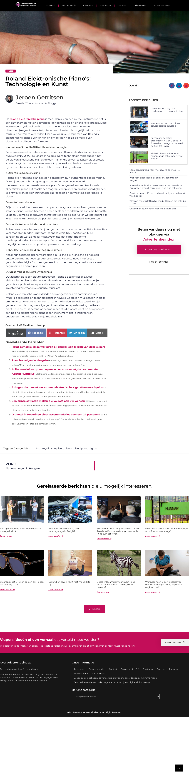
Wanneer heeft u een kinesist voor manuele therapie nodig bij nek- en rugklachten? (164, 584)
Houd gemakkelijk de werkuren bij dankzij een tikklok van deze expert (58, 346)
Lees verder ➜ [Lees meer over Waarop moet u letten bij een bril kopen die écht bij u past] (7, 589)
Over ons (88, 5)
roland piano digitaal (85, 448)
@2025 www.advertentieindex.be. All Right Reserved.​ (94, 712)
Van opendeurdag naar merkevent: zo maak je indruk (167, 110)
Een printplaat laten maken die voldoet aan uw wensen (48, 400)
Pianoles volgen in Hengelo (30, 360)
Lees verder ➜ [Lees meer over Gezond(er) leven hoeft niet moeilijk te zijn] (55, 589)
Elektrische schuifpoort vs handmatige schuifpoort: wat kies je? (167, 156)
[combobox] (163, 5)
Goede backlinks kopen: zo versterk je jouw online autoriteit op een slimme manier (116, 678)
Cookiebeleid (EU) (130, 669)
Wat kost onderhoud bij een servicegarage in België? (166, 124)
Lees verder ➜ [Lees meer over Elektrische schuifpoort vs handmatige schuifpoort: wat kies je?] (152, 536)
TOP (179, 768)
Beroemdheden (97, 669)
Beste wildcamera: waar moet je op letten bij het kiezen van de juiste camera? (116, 584)
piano (68, 448)
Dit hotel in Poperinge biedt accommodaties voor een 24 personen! (56, 414)
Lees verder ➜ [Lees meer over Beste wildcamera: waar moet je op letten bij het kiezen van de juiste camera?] (104, 592)
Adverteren (140, 5)
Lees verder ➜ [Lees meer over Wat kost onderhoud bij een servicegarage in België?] (55, 536)
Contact (122, 5)
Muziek (10, 71)
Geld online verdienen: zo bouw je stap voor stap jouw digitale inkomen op (112, 682)
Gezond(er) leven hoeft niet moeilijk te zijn (152, 208)
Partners (50, 5)
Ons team (105, 5)
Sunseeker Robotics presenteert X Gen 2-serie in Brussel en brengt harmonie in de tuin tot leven (167, 142)
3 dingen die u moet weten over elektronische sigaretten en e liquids (57, 387)
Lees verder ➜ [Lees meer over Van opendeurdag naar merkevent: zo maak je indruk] (7, 536)
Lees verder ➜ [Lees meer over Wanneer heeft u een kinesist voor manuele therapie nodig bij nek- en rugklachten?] (152, 592)
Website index (81, 673)
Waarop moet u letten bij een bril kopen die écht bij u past (157, 202)
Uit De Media (69, 5)
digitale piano (54, 448)
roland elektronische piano (27, 119)
